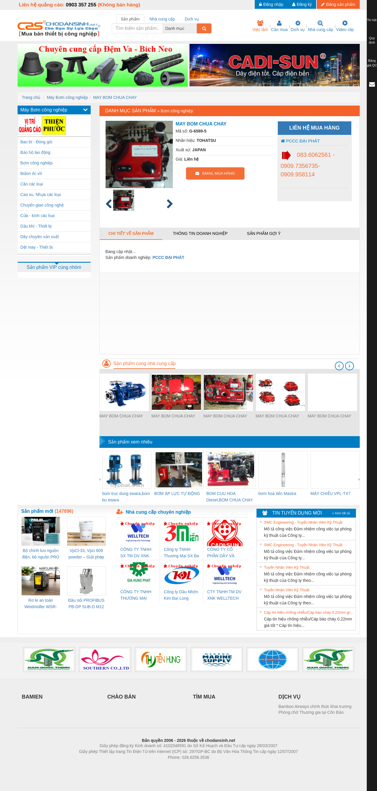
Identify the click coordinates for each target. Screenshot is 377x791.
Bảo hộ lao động (35, 152)
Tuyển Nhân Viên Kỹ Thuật (286, 567)
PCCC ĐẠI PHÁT (300, 140)
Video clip (345, 26)
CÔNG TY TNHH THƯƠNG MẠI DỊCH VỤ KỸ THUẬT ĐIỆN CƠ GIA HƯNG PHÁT (136, 595)
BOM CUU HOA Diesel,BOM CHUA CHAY (229, 496)
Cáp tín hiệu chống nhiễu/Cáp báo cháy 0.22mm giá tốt (309, 612)
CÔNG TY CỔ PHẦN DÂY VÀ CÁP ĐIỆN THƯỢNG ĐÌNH (221, 553)
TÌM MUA (204, 697)
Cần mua (279, 26)
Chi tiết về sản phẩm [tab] (131, 233)
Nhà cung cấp (320, 26)
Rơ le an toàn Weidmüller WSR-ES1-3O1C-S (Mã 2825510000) (41, 604)
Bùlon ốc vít (31, 173)
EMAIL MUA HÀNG (215, 173)
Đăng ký (302, 4)
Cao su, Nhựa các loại (40, 194)
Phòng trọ (151, 766)
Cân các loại (31, 184)
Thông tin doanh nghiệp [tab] (200, 233)
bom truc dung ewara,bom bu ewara (126, 496)
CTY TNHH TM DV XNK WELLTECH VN (224, 595)
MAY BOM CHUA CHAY (115, 97)
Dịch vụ (298, 26)
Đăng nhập (271, 4)
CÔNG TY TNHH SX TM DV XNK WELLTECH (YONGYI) (136, 553)
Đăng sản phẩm (338, 4)
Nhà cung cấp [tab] (162, 19)
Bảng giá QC (372, 63)
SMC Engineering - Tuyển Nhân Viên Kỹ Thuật (303, 522)
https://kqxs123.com (216, 766)
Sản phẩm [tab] (130, 19)
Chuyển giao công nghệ (42, 205)
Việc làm (260, 26)
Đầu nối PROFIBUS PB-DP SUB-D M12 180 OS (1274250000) (86, 604)
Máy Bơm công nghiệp (67, 97)
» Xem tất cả (341, 513)
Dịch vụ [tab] (192, 19)
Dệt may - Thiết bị (36, 247)
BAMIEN (32, 697)
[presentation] (339, 366)
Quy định (372, 40)
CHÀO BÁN (121, 697)
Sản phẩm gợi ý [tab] (263, 233)
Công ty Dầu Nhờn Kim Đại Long (181, 595)
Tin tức (372, 20)
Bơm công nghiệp (36, 163)
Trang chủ (31, 97)
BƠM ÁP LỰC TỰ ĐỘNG (177, 493)
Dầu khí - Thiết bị (36, 226)
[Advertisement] (229, 313)
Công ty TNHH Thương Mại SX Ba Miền (181, 553)
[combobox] (195, 28)
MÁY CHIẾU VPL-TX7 (331, 493)
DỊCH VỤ (289, 697)
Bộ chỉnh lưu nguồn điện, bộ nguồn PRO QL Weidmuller (40, 554)
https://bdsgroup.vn (180, 766)
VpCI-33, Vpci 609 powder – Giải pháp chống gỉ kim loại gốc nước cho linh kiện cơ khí (86, 554)
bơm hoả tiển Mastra (277, 493)
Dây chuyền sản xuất (39, 236)
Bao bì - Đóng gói (36, 142)
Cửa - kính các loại (37, 215)
